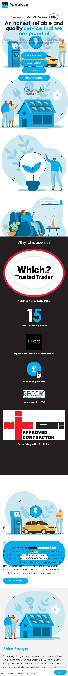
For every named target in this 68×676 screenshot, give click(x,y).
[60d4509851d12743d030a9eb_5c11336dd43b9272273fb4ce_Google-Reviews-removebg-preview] (34, 91)
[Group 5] (15, 5)
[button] (64, 5)
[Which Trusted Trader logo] (53, 16)
